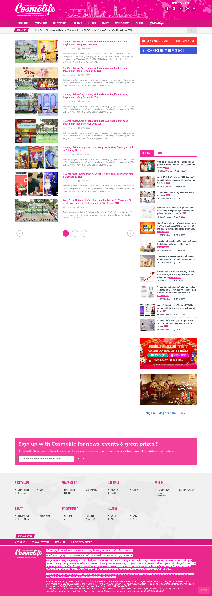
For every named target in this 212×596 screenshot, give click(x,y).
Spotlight (68, 516)
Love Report (69, 490)
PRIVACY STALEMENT (81, 542)
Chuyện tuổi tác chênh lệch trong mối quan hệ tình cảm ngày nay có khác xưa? (177, 244)
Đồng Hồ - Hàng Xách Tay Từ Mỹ (164, 413)
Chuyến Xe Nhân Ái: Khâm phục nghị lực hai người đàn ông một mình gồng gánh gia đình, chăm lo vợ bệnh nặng (97, 201)
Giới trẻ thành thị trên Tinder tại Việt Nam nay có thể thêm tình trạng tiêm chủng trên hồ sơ (176, 308)
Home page (23, 23)
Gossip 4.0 (90, 519)
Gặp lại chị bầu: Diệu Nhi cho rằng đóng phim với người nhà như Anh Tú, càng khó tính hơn (176, 165)
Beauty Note (45, 516)
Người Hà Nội (185, 563)
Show (135, 516)
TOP (204, 590)
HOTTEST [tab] (146, 153)
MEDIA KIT (60, 542)
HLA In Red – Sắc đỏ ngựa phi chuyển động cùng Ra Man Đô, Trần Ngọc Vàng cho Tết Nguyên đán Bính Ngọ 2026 (83, 32)
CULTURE (139, 23)
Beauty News (23, 516)
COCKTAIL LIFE (41, 23)
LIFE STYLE (77, 23)
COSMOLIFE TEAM (40, 542)
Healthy (114, 493)
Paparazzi (90, 516)
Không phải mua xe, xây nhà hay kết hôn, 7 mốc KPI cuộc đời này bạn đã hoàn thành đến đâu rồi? (177, 275)
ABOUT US (20, 542)
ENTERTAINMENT (122, 23)
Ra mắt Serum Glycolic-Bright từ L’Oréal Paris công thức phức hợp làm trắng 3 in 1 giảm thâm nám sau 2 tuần (176, 211)
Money (135, 490)
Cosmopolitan (23, 490)
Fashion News (163, 490)
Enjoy (42, 490)
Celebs (67, 519)
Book (135, 519)
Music (113, 516)
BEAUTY (105, 23)
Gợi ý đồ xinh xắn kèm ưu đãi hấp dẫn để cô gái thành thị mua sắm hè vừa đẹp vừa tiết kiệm (176, 180)
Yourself (114, 490)
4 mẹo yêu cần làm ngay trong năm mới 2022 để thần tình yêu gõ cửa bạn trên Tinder (175, 323)
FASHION (92, 23)
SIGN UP (84, 458)
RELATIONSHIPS (59, 23)
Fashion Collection (161, 494)
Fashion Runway (186, 490)
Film (113, 519)
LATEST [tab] (160, 153)
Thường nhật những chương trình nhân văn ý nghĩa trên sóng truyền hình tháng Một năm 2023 (95, 122)
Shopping (22, 493)
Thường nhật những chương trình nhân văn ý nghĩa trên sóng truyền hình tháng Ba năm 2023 (95, 96)
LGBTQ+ (68, 493)
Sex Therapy (91, 490)
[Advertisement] (163, 79)
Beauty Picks (23, 519)
